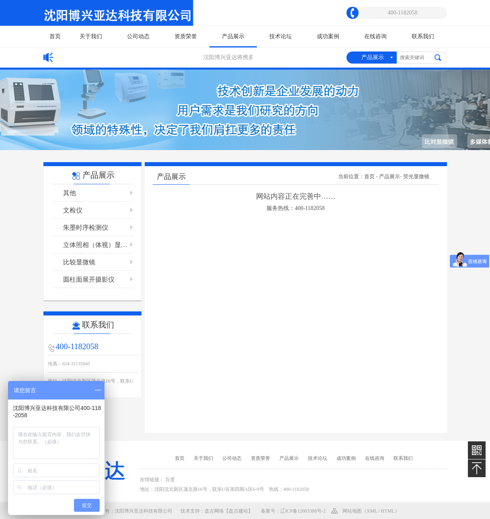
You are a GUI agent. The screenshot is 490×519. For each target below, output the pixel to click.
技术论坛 (280, 36)
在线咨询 (375, 36)
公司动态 (138, 36)
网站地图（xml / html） (371, 511)
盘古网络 (214, 511)
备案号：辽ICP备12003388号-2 (293, 511)
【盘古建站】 (238, 511)
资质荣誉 (185, 36)
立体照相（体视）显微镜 (98, 244)
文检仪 (72, 210)
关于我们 (91, 36)
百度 (170, 479)
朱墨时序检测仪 (85, 227)
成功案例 (328, 36)
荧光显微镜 (416, 176)
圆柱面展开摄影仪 (89, 279)
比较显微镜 (79, 262)
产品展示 (233, 40)
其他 (69, 192)
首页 (55, 36)
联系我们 (423, 36)
